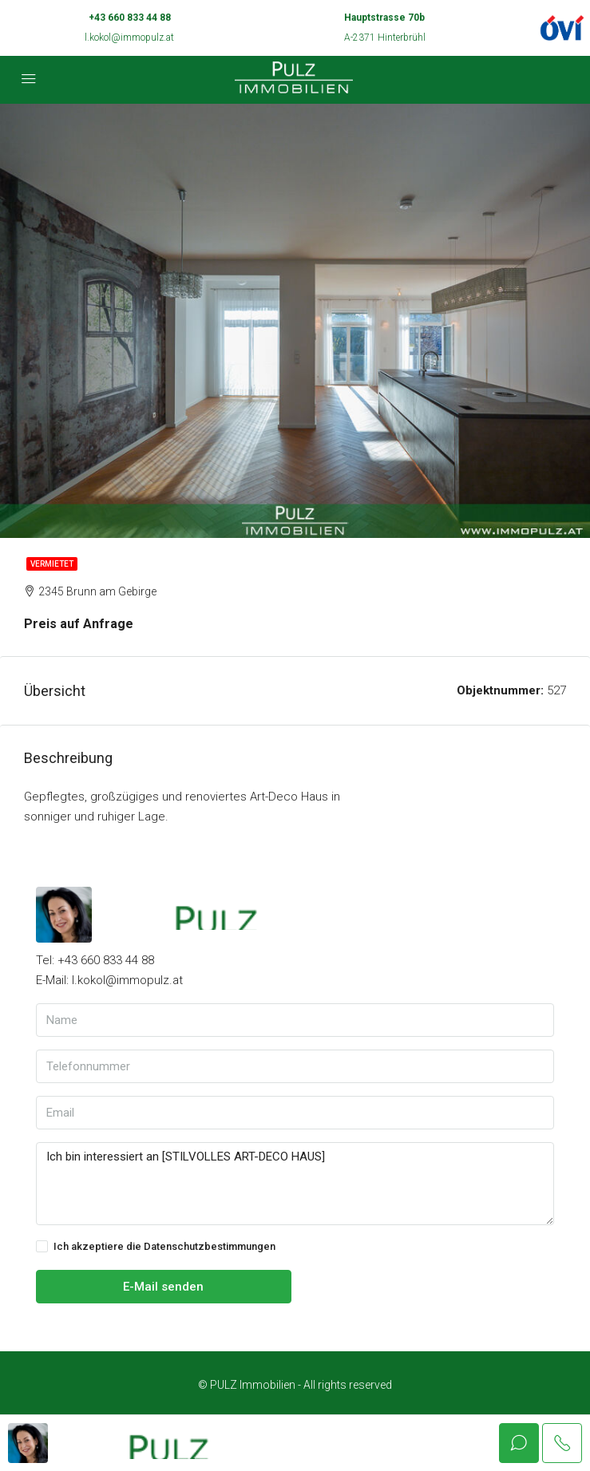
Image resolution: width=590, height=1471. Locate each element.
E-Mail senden (163, 1286)
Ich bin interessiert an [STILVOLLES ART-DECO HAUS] (295, 1183)
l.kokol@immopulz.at (129, 37)
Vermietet (51, 564)
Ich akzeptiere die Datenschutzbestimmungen (155, 1246)
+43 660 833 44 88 (130, 17)
